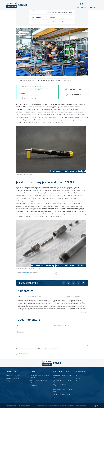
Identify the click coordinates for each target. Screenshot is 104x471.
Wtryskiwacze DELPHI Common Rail (62, 444)
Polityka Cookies (11, 443)
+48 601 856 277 (93, 5)
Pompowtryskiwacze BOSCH (61, 457)
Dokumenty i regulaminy (14, 438)
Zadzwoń (27, 58)
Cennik (63, 13)
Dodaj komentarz (22, 416)
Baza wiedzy (33, 448)
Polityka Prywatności (12, 441)
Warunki (56, 411)
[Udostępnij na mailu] (83, 345)
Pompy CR (56, 460)
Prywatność (50, 411)
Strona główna (34, 13)
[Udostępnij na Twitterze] (68, 345)
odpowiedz (83, 375)
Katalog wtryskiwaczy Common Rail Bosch (39, 439)
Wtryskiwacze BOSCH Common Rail (62, 439)
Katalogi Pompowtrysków (37, 445)
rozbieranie (59, 274)
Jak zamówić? (48, 58)
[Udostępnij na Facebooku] (63, 345)
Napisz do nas (65, 58)
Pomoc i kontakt (81, 5)
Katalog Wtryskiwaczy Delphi (38, 443)
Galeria (45, 13)
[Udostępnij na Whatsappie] (78, 345)
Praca (54, 13)
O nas (78, 438)
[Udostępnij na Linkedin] (73, 345)
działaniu (35, 253)
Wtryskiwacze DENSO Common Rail (62, 448)
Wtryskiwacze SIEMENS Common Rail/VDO (63, 453)
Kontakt (72, 13)
